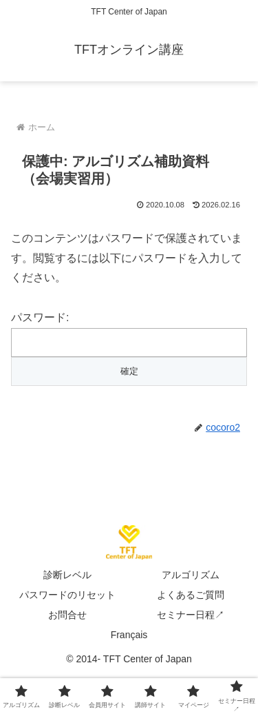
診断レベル (67, 574)
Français (129, 634)
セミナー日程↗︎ (190, 614)
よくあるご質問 (190, 594)
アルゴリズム (190, 574)
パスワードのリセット (67, 594)
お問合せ (67, 614)
